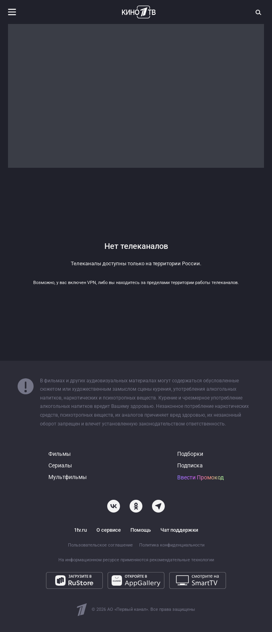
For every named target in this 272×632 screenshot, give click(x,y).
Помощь (140, 530)
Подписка (190, 465)
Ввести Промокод (200, 477)
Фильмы (59, 454)
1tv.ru (80, 530)
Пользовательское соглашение (100, 545)
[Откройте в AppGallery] (136, 580)
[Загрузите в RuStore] (74, 580)
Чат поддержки (179, 530)
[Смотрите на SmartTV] (197, 580)
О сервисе (108, 530)
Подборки (190, 454)
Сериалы (60, 465)
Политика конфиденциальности (171, 545)
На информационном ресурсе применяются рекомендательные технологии (136, 559)
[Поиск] (258, 12)
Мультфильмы (67, 477)
